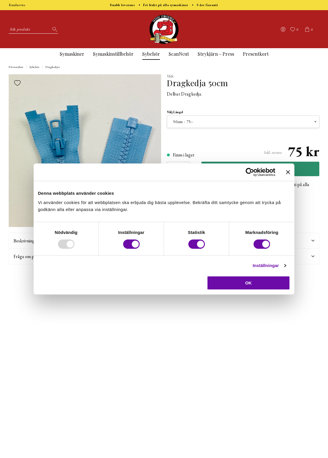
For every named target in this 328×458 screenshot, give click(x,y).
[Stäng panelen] (288, 172)
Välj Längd (175, 112)
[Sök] (53, 29)
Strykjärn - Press (216, 54)
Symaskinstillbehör (113, 54)
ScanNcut (179, 54)
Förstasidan (16, 67)
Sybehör (151, 54)
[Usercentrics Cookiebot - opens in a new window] (250, 172)
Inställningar (266, 265)
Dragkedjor (52, 67)
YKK (170, 76)
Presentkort (256, 54)
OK (248, 282)
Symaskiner (72, 54)
